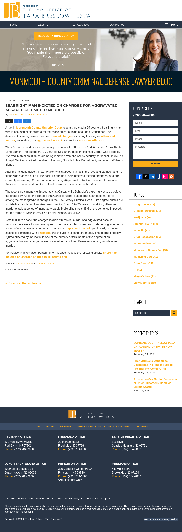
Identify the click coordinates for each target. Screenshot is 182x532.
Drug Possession (147, 236)
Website (43, 24)
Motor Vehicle (144, 243)
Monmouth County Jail (150, 250)
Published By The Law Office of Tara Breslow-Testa (161, 10)
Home (13, 24)
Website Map (123, 426)
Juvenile (141, 230)
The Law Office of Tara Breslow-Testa (45, 519)
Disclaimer (65, 426)
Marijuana (142, 217)
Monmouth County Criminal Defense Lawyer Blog (47, 10)
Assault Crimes (24, 263)
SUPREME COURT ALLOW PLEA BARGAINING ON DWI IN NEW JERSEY (154, 346)
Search (174, 313)
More (174, 24)
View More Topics (144, 282)
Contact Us (116, 24)
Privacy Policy (85, 426)
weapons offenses (91, 140)
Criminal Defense (46, 263)
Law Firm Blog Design (161, 519)
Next (36, 283)
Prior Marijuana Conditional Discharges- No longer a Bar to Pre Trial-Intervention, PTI (153, 364)
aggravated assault (49, 140)
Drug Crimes (144, 204)
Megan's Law (144, 276)
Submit (155, 163)
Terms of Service (94, 498)
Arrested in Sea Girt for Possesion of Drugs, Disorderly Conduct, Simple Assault (155, 382)
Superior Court (145, 223)
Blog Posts (141, 426)
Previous (12, 283)
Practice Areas (79, 24)
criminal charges (61, 136)
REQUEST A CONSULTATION (56, 35)
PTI (138, 269)
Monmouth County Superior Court (39, 127)
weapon (45, 232)
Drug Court (143, 262)
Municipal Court (146, 256)
